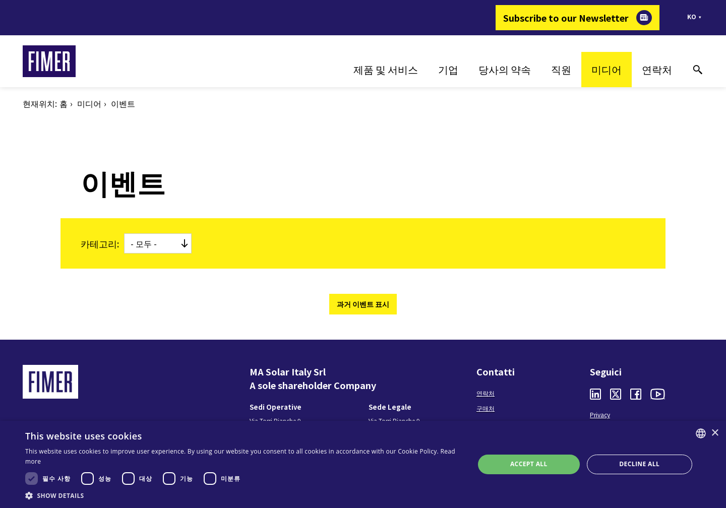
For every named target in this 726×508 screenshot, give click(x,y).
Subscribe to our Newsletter (566, 17)
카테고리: (100, 243)
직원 (561, 69)
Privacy (600, 414)
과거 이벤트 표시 (363, 304)
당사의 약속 (504, 69)
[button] (243, 495)
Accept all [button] (529, 464)
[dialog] (363, 464)
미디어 (606, 69)
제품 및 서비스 (385, 69)
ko (691, 16)
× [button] (714, 433)
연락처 (657, 69)
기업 (448, 69)
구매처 (485, 408)
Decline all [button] (639, 464)
